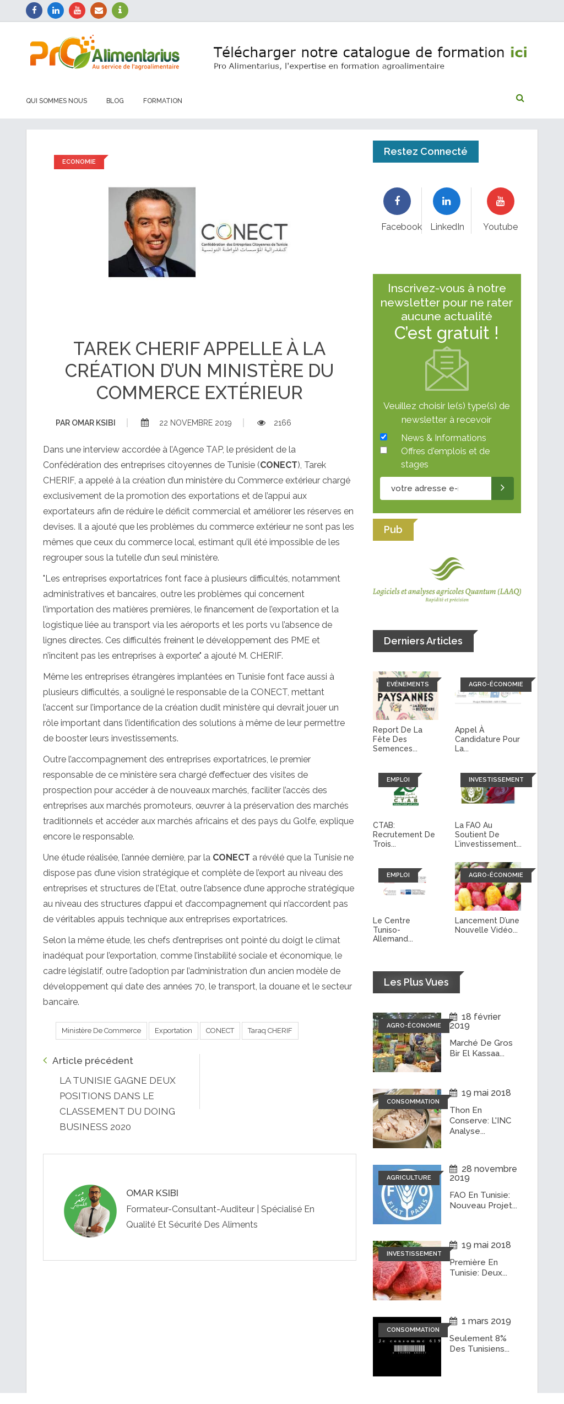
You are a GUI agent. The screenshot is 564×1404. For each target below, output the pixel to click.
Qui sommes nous (56, 101)
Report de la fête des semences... (397, 739)
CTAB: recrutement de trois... (404, 834)
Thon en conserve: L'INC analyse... (480, 1120)
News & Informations (443, 438)
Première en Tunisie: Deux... (478, 1267)
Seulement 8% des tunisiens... (479, 1343)
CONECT (220, 1030)
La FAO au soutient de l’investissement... (488, 834)
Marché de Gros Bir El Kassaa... (481, 1048)
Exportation (173, 1030)
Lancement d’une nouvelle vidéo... (487, 925)
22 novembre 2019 (186, 422)
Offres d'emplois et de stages (445, 458)
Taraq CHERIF (270, 1030)
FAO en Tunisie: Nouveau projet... (483, 1200)
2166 (274, 422)
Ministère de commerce (101, 1030)
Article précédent (88, 1060)
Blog (115, 101)
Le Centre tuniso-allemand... (393, 930)
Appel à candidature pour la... (487, 739)
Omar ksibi (86, 422)
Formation (162, 101)
